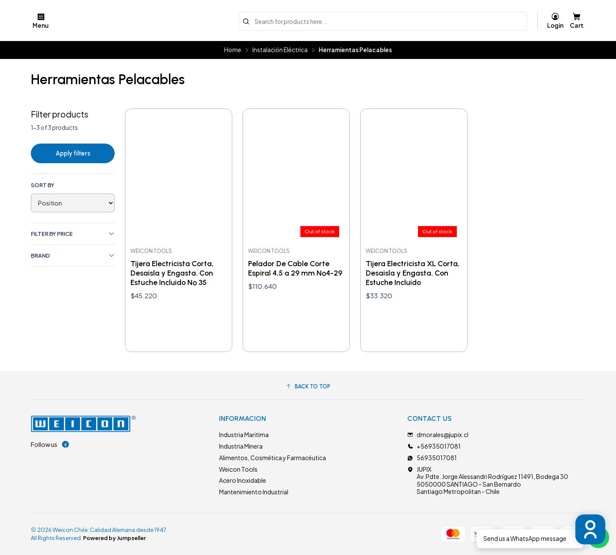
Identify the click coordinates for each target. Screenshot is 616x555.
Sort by (42, 185)
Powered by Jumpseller (114, 537)
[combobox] (383, 20)
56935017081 (432, 457)
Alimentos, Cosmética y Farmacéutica (272, 457)
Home (232, 50)
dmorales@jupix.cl (437, 434)
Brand (73, 255)
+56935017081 (434, 446)
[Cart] (576, 20)
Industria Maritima (244, 434)
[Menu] (40, 20)
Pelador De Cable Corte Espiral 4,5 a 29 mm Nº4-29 (295, 268)
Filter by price (73, 234)
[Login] (555, 20)
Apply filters (73, 153)
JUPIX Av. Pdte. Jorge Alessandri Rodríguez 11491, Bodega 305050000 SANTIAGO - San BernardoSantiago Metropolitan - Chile (487, 480)
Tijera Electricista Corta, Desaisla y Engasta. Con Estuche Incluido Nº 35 (171, 273)
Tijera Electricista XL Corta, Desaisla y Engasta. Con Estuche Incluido (412, 273)
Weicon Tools (238, 469)
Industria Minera (241, 446)
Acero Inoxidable (242, 480)
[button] (308, 386)
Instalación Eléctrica (280, 50)
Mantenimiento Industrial (253, 492)
